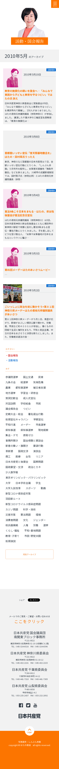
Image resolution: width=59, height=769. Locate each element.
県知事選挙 (27, 430)
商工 (8, 456)
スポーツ (31, 488)
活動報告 (13, 360)
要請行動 (38, 446)
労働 (35, 525)
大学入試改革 (13, 488)
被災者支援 (39, 387)
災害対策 (11, 514)
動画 (43, 488)
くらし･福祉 (12, 530)
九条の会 (11, 382)
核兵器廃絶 (12, 525)
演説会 (37, 451)
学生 (38, 483)
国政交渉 (23, 451)
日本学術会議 (23, 483)
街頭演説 (11, 541)
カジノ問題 (12, 509)
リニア (39, 456)
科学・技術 (29, 509)
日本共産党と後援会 (17, 461)
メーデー (26, 424)
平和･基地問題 (32, 530)
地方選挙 (11, 393)
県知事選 (11, 430)
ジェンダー (39, 520)
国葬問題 (38, 461)
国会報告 (13, 355)
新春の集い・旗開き (17, 446)
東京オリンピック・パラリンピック (26, 477)
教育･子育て (12, 536)
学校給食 (26, 403)
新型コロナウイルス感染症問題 (23, 504)
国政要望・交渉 (14, 467)
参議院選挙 (12, 377)
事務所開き (12, 440)
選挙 (45, 525)
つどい (27, 409)
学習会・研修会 (29, 393)
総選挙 (24, 382)
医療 (18, 456)
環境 (38, 514)
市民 (38, 403)
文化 (25, 520)
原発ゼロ (28, 435)
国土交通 (28, 377)
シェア (22, 600)
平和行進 (11, 424)
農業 (8, 387)
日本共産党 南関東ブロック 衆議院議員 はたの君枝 (21, 4)
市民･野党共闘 (32, 536)
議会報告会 (12, 409)
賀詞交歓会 (12, 398)
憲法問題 (26, 514)
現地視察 (43, 430)
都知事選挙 (22, 387)
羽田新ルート (13, 499)
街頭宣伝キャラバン (17, 419)
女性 (28, 456)
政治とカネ (34, 467)
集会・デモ (12, 435)
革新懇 (9, 451)
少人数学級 (12, 472)
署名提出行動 (35, 414)
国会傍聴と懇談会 (33, 440)
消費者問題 (12, 520)
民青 (40, 377)
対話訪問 (11, 403)
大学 (8, 483)
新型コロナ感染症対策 (18, 493)
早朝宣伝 (38, 419)
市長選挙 (41, 424)
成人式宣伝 (29, 398)
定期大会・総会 (14, 414)
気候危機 (38, 382)
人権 (25, 525)
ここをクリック (29, 621)
